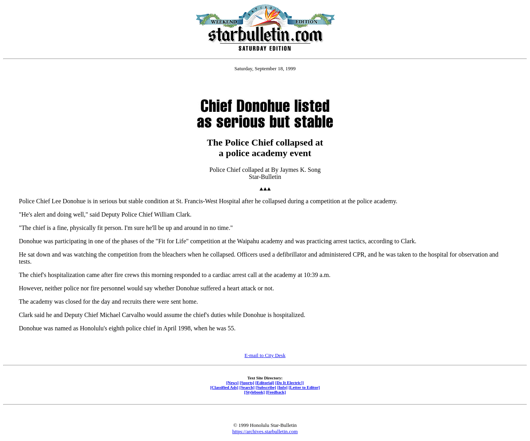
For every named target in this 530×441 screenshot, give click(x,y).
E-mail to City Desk (265, 355)
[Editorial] (264, 382)
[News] (232, 382)
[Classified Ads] (224, 387)
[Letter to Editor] (304, 387)
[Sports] (247, 382)
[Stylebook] (254, 392)
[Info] (282, 387)
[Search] (247, 387)
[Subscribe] (266, 387)
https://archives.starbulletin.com (265, 431)
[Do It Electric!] (289, 382)
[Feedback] (276, 392)
